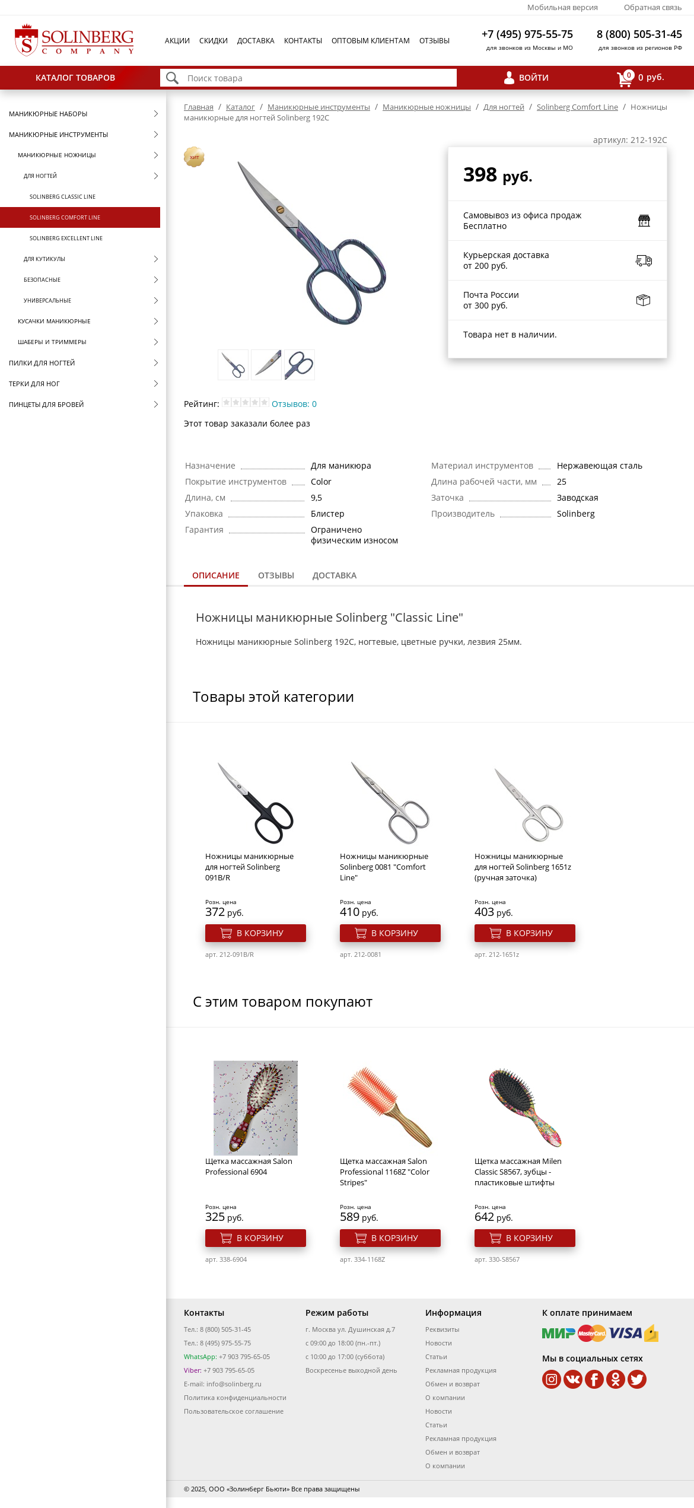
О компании (445, 1397)
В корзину (260, 932)
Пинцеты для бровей (46, 404)
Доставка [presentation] (334, 575)
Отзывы (434, 41)
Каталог (240, 106)
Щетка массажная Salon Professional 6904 (248, 1166)
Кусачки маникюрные (54, 321)
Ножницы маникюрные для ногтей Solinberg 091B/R (249, 867)
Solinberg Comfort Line (65, 217)
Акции (177, 41)
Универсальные (47, 300)
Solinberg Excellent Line (66, 238)
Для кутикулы (44, 259)
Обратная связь (653, 7)
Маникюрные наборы (48, 113)
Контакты (303, 41)
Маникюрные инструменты (58, 134)
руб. (640, 78)
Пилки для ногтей (42, 362)
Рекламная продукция (460, 1370)
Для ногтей (40, 176)
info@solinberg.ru (234, 1383)
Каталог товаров (75, 77)
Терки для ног (34, 383)
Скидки (213, 41)
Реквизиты (442, 1329)
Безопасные (42, 280)
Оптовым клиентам (371, 41)
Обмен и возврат (452, 1383)
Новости (438, 1342)
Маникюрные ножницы (57, 155)
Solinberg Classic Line (62, 197)
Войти (534, 77)
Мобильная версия (562, 7)
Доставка (256, 41)
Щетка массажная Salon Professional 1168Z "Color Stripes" (384, 1172)
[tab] (216, 576)
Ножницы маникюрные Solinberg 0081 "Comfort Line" (384, 867)
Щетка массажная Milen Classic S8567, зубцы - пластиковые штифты (518, 1172)
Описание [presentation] (216, 575)
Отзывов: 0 (294, 403)
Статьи (436, 1356)
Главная (199, 106)
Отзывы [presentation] (276, 575)
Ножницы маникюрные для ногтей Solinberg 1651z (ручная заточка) (523, 867)
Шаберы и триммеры (52, 342)
